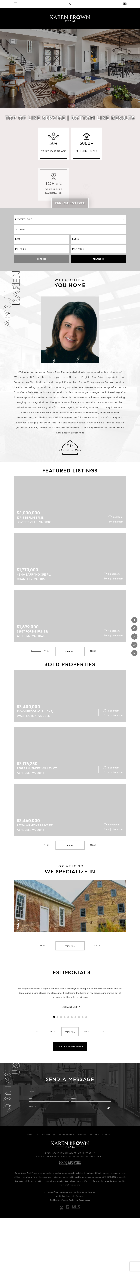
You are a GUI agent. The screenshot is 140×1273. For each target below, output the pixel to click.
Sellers (94, 1135)
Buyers (82, 1135)
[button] (70, 229)
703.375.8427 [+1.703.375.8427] (52, 1157)
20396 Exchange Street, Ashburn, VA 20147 (70, 1153)
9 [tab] (82, 1017)
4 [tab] (65, 1017)
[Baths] (98, 239)
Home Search (66, 1135)
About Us (32, 1135)
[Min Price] (41, 249)
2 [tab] (57, 1017)
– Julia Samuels (70, 1007)
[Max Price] (98, 249)
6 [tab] (72, 1017)
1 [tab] (54, 1017)
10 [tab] (86, 1017)
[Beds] (41, 239)
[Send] (108, 1108)
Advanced (98, 259)
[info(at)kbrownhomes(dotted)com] (124, 4)
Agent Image (84, 1200)
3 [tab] (61, 1017)
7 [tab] (75, 1017)
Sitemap (79, 1196)
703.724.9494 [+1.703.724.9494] (78, 1157)
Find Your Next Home (70, 203)
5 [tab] (68, 1017)
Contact (108, 1135)
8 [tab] (79, 1017)
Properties (48, 1135)
